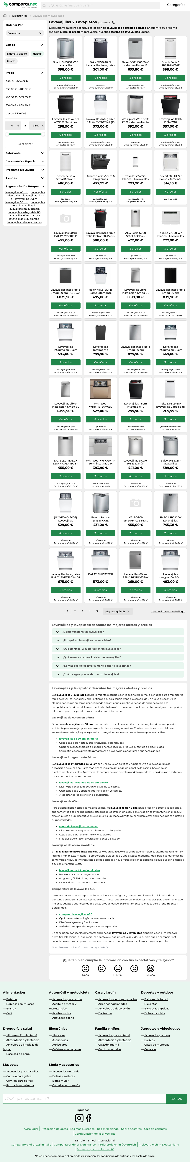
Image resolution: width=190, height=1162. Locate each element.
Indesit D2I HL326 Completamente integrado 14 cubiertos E (170, 178)
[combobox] (103, 5)
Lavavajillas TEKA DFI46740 (170, 121)
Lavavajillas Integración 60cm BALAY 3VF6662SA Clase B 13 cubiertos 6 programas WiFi (65, 348)
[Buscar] (44, 5)
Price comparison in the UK (95, 1149)
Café (9, 1013)
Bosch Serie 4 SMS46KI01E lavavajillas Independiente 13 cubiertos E (100, 519)
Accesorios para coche (67, 999)
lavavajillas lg (28, 205)
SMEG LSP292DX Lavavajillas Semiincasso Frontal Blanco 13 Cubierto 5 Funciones (170, 519)
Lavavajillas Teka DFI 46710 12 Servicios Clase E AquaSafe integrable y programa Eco (65, 121)
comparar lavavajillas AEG (75, 914)
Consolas (150, 1049)
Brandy (11, 1008)
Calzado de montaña (66, 1085)
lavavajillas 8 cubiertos (24, 218)
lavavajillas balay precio (24, 208)
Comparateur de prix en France (75, 1144)
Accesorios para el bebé (114, 1035)
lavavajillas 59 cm (16, 202)
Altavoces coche (63, 1017)
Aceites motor (61, 1013)
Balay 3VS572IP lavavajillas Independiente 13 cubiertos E (170, 462)
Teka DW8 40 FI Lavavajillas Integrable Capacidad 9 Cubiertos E (100, 64)
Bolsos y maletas (63, 1076)
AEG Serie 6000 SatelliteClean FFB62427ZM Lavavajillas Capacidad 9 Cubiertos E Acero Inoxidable (135, 234)
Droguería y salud (17, 1028)
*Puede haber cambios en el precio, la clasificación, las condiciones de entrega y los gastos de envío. (95, 1156)
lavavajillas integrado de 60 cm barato (83, 782)
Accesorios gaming (157, 1035)
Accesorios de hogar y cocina (117, 999)
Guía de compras (155, 1129)
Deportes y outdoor (157, 992)
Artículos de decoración (114, 1008)
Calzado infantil (108, 1044)
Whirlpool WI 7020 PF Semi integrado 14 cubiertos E (100, 462)
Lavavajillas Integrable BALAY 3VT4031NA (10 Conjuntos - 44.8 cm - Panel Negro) (100, 121)
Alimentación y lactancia (22, 1040)
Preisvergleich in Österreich (117, 1144)
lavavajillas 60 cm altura (24, 215)
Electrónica (19, 15)
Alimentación (14, 992)
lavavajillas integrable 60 (24, 212)
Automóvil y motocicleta (69, 992)
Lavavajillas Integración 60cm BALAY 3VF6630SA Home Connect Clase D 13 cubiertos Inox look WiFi (170, 348)
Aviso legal (31, 1129)
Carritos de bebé (109, 1049)
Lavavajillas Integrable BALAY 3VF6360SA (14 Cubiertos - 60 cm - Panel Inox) (65, 576)
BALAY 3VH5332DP (100, 574)
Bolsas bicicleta (154, 1013)
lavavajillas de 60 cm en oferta (78, 738)
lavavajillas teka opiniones (24, 222)
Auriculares (59, 1044)
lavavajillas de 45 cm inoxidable (79, 870)
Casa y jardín (105, 992)
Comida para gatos (18, 1076)
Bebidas (11, 999)
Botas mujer (60, 1080)
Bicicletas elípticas (156, 1008)
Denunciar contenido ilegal (168, 611)
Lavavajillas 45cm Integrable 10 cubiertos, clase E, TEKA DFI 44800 (135, 405)
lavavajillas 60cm (26, 198)
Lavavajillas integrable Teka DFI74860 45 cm (100, 234)
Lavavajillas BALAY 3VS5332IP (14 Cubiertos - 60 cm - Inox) (135, 462)
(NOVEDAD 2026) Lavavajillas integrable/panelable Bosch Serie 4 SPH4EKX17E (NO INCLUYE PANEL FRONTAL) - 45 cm (66, 519)
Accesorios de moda (65, 1071)
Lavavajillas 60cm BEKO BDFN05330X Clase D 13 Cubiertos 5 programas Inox (135, 576)
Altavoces (58, 1035)
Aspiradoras (60, 1040)
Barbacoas (105, 1013)
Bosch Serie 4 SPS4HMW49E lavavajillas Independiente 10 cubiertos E (65, 178)
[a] (36, 125)
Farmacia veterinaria (20, 1085)
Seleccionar (25, 144)
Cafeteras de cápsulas (66, 1049)
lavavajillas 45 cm (16, 192)
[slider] (7, 134)
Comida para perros (19, 1080)
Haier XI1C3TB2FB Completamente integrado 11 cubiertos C (100, 291)
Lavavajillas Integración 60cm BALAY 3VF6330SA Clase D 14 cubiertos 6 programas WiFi (170, 576)
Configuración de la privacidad (95, 1133)
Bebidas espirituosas (20, 1004)
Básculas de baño (18, 1054)
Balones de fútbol (156, 999)
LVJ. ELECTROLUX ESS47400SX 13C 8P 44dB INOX (65, 462)
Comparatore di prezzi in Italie (31, 1144)
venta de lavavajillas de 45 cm (78, 826)
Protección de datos (54, 1129)
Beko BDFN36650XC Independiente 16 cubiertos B (135, 64)
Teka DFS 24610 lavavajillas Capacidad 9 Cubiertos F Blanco (170, 405)
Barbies (149, 1040)
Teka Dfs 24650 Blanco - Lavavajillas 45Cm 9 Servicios (135, 178)
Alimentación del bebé (21, 1035)
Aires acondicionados (112, 1004)
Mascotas (10, 1064)
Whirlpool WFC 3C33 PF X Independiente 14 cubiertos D (135, 121)
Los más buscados (82, 1129)
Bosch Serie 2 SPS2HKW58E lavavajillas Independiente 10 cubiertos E (170, 64)
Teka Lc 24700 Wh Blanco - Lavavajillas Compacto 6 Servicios (170, 234)
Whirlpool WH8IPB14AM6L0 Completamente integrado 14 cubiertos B (100, 405)
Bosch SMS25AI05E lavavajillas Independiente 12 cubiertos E (65, 64)
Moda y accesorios (64, 1064)
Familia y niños (107, 1028)
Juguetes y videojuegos (160, 1028)
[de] (11, 125)
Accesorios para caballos (22, 1071)
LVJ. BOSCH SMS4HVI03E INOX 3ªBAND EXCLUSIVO (135, 519)
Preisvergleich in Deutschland (159, 1144)
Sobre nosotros (131, 1129)
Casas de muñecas (156, 1044)
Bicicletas (150, 1004)
